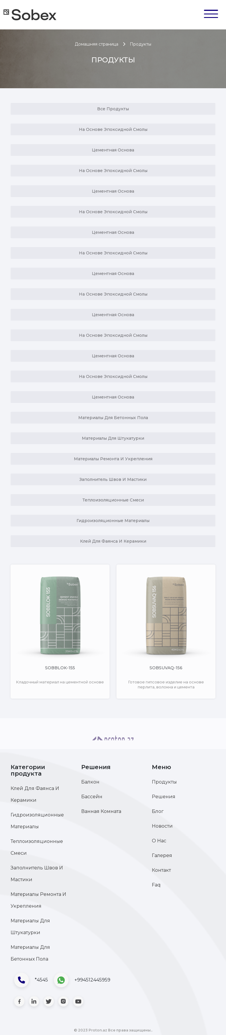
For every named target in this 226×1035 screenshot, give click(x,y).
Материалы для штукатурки (113, 438)
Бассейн (91, 796)
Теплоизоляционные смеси (113, 500)
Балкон (90, 782)
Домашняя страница (96, 44)
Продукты (164, 782)
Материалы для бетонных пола (113, 417)
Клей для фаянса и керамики (113, 541)
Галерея (162, 855)
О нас (159, 841)
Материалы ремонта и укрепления (113, 458)
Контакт (161, 870)
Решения (163, 796)
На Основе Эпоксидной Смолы (113, 129)
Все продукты (113, 108)
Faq (156, 885)
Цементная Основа (113, 150)
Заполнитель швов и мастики (113, 479)
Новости (162, 826)
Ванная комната (101, 811)
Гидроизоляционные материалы (113, 520)
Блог (158, 811)
